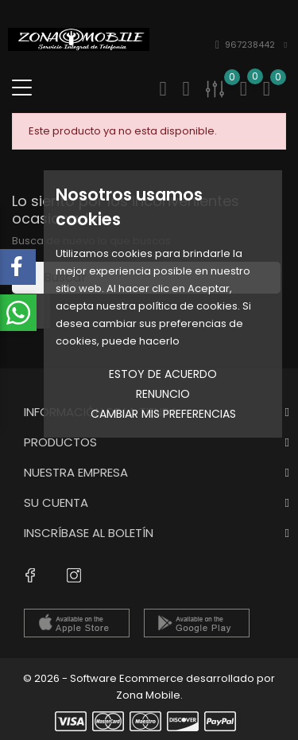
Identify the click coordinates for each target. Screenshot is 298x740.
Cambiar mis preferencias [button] (163, 414)
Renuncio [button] (163, 394)
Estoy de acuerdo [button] (163, 374)
